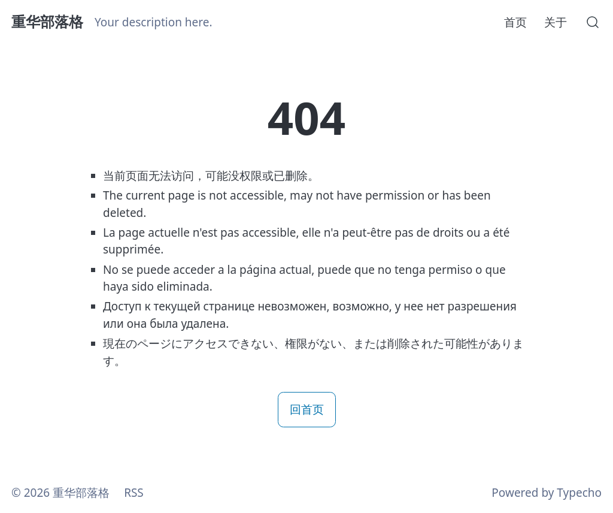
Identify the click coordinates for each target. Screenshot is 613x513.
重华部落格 (47, 21)
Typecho (579, 492)
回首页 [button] (307, 409)
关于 (555, 22)
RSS (134, 492)
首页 (515, 22)
